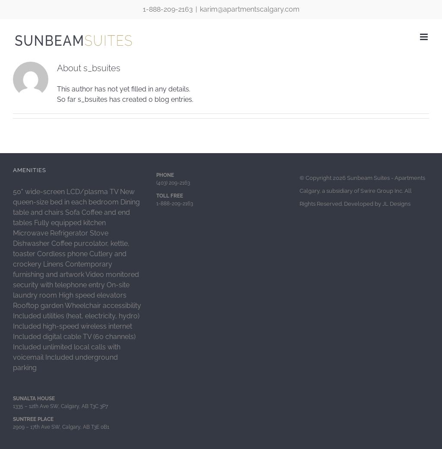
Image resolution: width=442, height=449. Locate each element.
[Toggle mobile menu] (424, 36)
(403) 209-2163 (173, 183)
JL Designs (396, 204)
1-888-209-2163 (168, 9)
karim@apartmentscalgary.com (250, 9)
